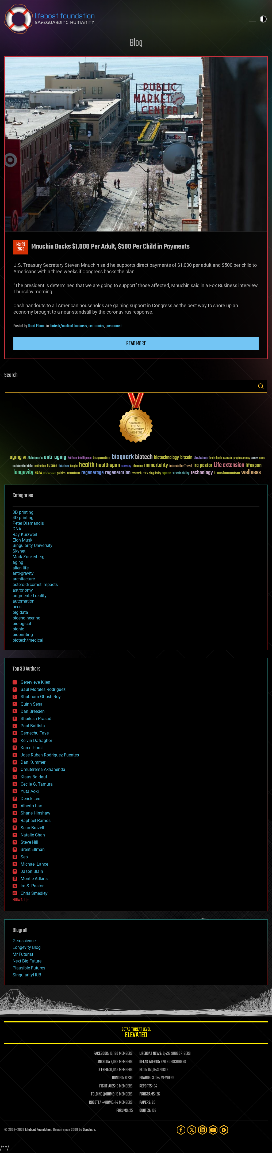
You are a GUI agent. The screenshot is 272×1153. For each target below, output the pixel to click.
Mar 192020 (20, 247)
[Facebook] (181, 1130)
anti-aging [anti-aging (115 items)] (55, 457)
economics (96, 326)
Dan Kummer (33, 762)
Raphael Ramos (36, 820)
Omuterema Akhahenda (43, 769)
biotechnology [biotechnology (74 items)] (166, 458)
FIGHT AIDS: (107, 1086)
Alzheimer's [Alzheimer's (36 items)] (35, 458)
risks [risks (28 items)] (145, 473)
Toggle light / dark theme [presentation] (263, 19)
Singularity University (32, 545)
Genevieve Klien (35, 682)
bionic (18, 628)
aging (18, 562)
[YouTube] (213, 1130)
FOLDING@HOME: (103, 1094)
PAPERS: (145, 1102)
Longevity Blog (27, 947)
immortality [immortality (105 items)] (156, 465)
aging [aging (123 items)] (16, 457)
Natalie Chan (33, 835)
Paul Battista (33, 725)
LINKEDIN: (103, 1062)
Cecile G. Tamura (37, 784)
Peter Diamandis (28, 523)
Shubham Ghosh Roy (41, 696)
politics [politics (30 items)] (61, 473)
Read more (136, 343)
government (114, 326)
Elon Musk (22, 540)
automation (24, 601)
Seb (24, 856)
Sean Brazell (32, 827)
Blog (136, 43)
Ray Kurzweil (25, 534)
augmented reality (30, 595)
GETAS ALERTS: (149, 1062)
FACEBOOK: (101, 1053)
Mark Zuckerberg (28, 556)
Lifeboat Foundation (38, 1130)
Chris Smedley (34, 893)
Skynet (19, 551)
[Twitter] (191, 1130)
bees (17, 606)
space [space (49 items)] (166, 473)
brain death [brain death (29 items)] (215, 458)
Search (260, 386)
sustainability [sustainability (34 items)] (181, 473)
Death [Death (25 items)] (262, 458)
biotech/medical (61, 326)
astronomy (23, 590)
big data (20, 612)
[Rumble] (224, 1130)
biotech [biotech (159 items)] (144, 457)
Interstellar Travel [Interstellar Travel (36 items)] (180, 466)
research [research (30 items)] (136, 473)
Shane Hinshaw (35, 813)
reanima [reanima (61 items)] (73, 472)
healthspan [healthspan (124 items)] (108, 465)
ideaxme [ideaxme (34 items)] (138, 466)
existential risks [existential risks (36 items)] (23, 466)
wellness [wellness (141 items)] (251, 472)
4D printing (23, 517)
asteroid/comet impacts (35, 584)
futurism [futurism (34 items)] (64, 466)
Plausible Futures (29, 968)
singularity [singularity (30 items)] (155, 473)
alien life (21, 567)
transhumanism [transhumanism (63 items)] (227, 472)
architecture (24, 578)
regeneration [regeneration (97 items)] (118, 473)
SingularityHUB (27, 974)
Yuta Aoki (30, 791)
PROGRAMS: (147, 1094)
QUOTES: (145, 1110)
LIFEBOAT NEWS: (150, 1053)
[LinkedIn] (202, 1130)
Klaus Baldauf (34, 776)
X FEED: (103, 1070)
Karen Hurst (32, 747)
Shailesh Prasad (36, 718)
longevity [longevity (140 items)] (23, 472)
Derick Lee (30, 798)
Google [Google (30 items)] (74, 466)
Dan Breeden (33, 711)
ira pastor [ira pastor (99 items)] (202, 465)
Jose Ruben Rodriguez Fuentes (50, 755)
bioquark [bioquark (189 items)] (123, 457)
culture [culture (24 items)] (254, 458)
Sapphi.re (89, 1130)
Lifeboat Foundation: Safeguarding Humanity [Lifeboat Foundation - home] (122, 19)
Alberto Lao (31, 805)
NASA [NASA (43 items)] (38, 473)
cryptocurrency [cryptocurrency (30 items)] (241, 458)
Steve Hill (29, 842)
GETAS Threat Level (136, 1033)
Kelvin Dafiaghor (36, 740)
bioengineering (26, 618)
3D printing (23, 512)
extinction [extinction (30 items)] (40, 466)
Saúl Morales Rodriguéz (43, 689)
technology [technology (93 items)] (202, 473)
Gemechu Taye (35, 733)
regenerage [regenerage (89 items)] (92, 473)
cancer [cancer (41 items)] (227, 458)
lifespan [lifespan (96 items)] (254, 465)
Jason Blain (32, 871)
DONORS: (118, 1078)
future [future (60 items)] (52, 465)
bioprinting (23, 634)
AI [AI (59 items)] (24, 458)
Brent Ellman (36, 326)
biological (22, 623)
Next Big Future (27, 961)
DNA (17, 528)
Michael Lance (34, 864)
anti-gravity (23, 573)
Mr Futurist (23, 954)
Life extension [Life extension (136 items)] (229, 465)
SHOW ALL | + (21, 900)
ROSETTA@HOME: (101, 1102)
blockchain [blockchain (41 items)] (201, 458)
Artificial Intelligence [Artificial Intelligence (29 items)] (79, 458)
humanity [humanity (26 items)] (126, 466)
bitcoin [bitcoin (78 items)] (186, 458)
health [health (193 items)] (87, 465)
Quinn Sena (32, 704)
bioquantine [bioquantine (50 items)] (101, 457)
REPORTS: (146, 1086)
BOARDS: (145, 1078)
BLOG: (143, 1070)
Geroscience (24, 940)
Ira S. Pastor (32, 885)
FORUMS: (122, 1110)
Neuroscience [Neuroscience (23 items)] (49, 473)
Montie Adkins (34, 878)
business (80, 326)
